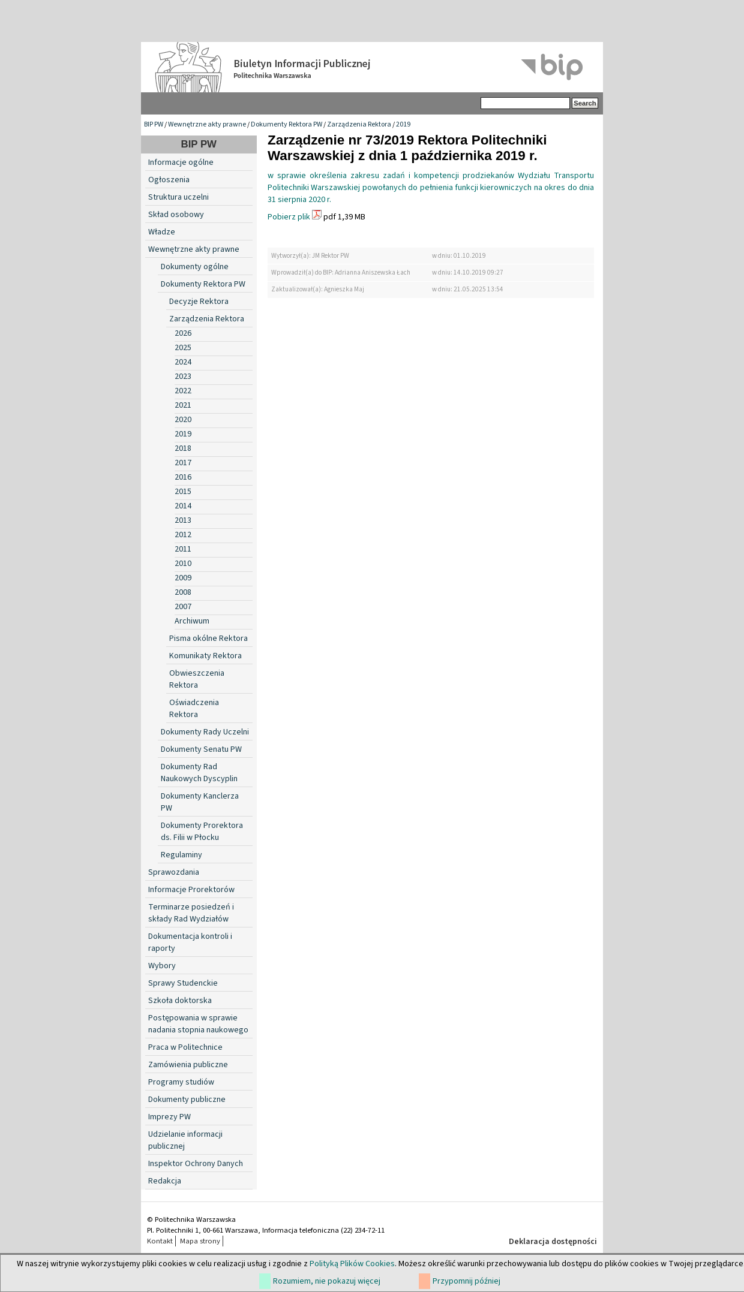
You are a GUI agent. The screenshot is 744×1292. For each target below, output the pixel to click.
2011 (183, 549)
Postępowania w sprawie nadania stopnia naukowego (198, 1024)
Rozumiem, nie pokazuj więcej (326, 1281)
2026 (183, 333)
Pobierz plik (289, 217)
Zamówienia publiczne (188, 1065)
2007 (183, 607)
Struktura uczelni (178, 197)
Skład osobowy (176, 215)
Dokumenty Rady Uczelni (205, 732)
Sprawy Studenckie (183, 983)
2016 (183, 477)
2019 (403, 124)
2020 (183, 420)
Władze (161, 232)
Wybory (162, 966)
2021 (183, 405)
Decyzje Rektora (199, 302)
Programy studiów (181, 1082)
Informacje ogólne (181, 162)
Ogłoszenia (169, 180)
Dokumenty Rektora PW (286, 124)
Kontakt (160, 1241)
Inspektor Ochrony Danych (195, 1164)
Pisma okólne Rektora (208, 639)
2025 (183, 348)
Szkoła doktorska (180, 1001)
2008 (183, 592)
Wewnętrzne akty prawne (207, 124)
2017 (183, 463)
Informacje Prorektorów (191, 890)
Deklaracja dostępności (553, 1242)
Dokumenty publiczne (187, 1100)
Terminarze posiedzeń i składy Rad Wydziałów (191, 913)
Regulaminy (181, 855)
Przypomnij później (466, 1281)
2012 (183, 535)
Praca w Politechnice (185, 1047)
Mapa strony (200, 1241)
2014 (183, 506)
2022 (183, 391)
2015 (183, 492)
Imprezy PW (169, 1117)
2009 (183, 578)
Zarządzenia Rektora (359, 124)
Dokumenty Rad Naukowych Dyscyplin (199, 773)
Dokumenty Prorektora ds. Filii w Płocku (202, 832)
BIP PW (153, 124)
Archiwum (192, 621)
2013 (183, 520)
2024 (183, 362)
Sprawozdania (173, 872)
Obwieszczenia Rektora (196, 679)
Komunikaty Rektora (205, 656)
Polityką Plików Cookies (352, 1264)
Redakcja (164, 1181)
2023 (183, 377)
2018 (183, 448)
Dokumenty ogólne (195, 267)
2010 (183, 564)
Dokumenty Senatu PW (201, 749)
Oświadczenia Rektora (194, 709)
